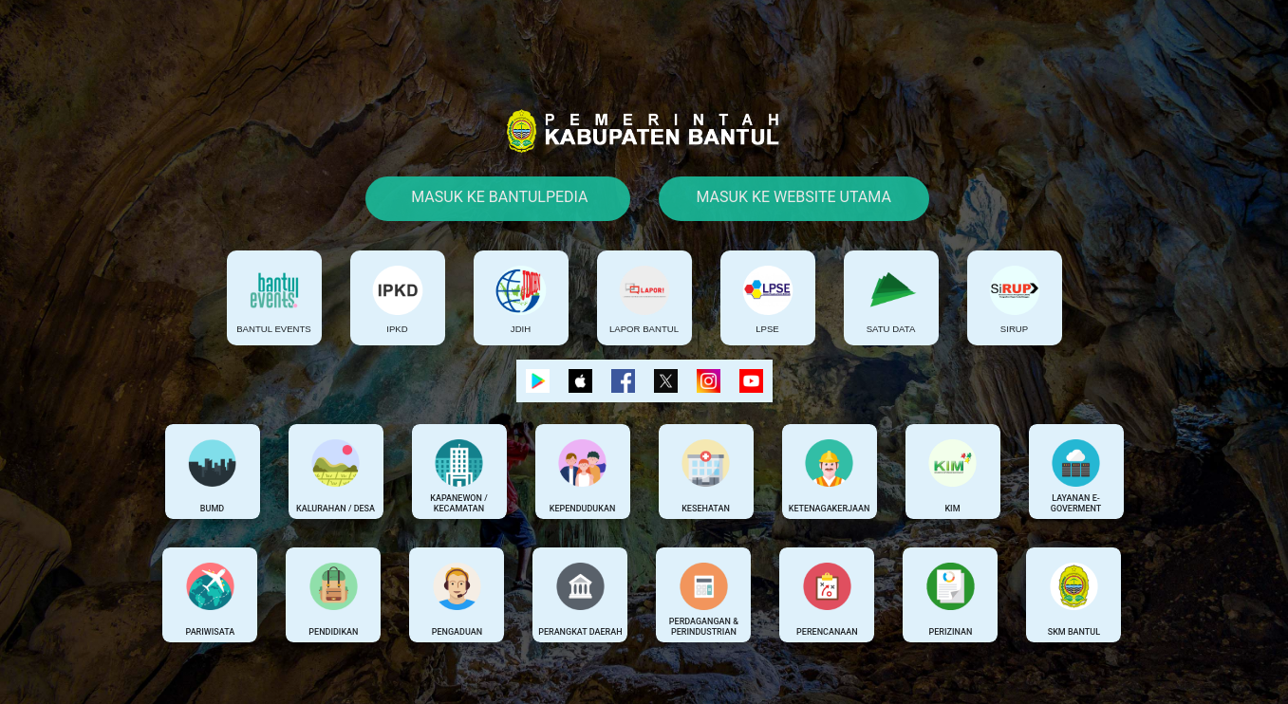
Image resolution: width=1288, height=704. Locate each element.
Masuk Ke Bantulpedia (497, 197)
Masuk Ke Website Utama (794, 197)
